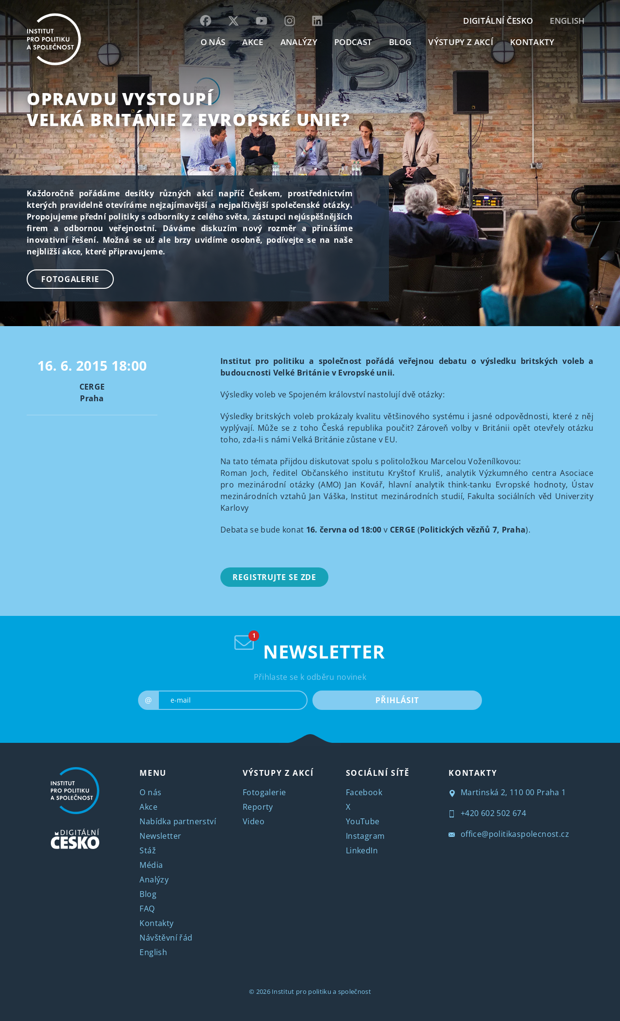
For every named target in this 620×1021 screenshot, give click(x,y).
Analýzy (298, 41)
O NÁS (213, 41)
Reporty (258, 806)
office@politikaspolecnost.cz (509, 834)
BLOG (400, 41)
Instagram (365, 836)
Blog (148, 894)
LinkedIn (362, 850)
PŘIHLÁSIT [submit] (396, 700)
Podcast (353, 41)
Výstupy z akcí (460, 41)
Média (151, 865)
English (567, 20)
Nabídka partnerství (178, 821)
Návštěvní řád (166, 937)
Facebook (364, 792)
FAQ (147, 908)
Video (253, 821)
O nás (150, 792)
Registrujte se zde (274, 577)
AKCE (252, 41)
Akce (148, 806)
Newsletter (160, 836)
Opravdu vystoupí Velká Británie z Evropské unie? (189, 109)
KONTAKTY (532, 41)
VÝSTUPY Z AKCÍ (278, 773)
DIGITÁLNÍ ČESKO (498, 20)
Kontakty (156, 923)
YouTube (363, 821)
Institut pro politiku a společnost (321, 991)
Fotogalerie (70, 279)
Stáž (148, 850)
